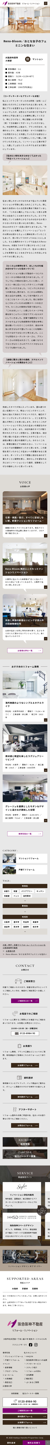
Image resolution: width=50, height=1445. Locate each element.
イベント (6, 1363)
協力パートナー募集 (30, 1393)
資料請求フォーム (25, 1097)
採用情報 (15, 1393)
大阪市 (7, 922)
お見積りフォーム (25, 1065)
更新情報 (8, 1367)
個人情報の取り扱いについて (25, 1427)
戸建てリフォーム (12, 1360)
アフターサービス (33, 1363)
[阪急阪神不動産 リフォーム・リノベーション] (21, 3)
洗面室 (7, 896)
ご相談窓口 (28, 1378)
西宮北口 (8, 1382)
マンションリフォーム (14, 1356)
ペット (16, 896)
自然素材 (27, 896)
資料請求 (11, 1442)
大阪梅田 (8, 1378)
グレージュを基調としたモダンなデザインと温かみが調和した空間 (24, 808)
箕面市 (35, 922)
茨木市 (16, 926)
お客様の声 (10, 951)
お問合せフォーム (25, 1125)
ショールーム (8, 1375)
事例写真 (6, 1352)
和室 (15, 891)
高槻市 (26, 926)
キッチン (40, 891)
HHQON (29, 1356)
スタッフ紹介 (31, 1367)
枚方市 (35, 926)
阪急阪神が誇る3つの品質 (36, 1360)
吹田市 (26, 922)
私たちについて (30, 1352)
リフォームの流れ (33, 1371)
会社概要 (30, 1375)
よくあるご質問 (32, 1382)
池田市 (7, 926)
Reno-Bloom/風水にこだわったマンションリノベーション (24, 570)
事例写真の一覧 (25, 834)
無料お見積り (34, 1442)
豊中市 (16, 922)
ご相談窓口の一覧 (25, 1001)
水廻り (7, 891)
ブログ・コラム (11, 1371)
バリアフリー (27, 891)
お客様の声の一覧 (25, 650)
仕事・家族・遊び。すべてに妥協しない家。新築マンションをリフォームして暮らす (24, 521)
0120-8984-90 (27, 1033)
